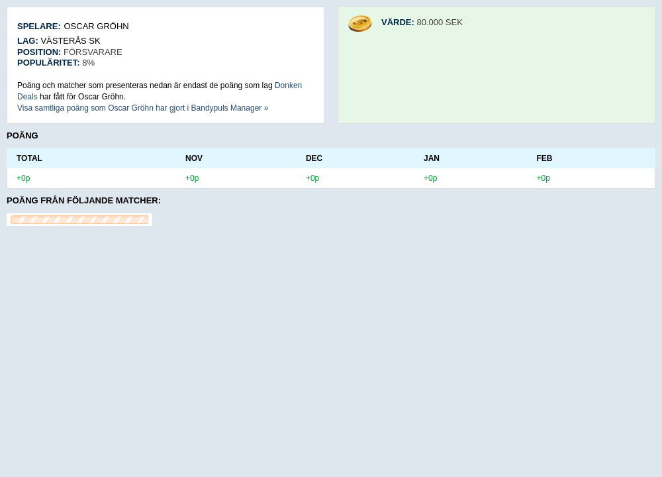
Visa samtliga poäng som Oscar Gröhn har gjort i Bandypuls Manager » (142, 108)
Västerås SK (70, 41)
